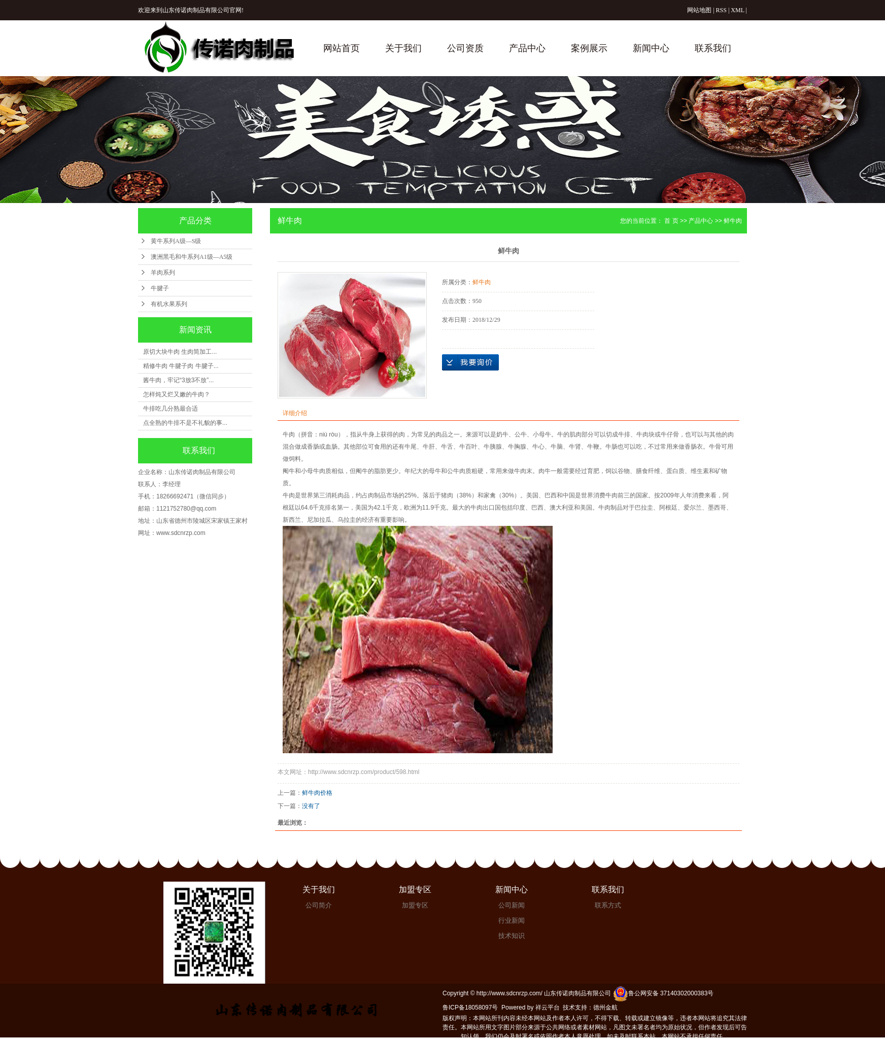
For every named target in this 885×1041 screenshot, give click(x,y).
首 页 (671, 220)
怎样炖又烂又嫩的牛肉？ (176, 394)
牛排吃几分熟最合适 (170, 408)
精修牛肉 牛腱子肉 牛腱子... (181, 366)
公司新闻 (511, 905)
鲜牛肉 (733, 220)
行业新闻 (511, 920)
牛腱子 (160, 288)
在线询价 (470, 362)
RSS (721, 10)
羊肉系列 (163, 272)
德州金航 (605, 1007)
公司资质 (465, 48)
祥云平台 (547, 1007)
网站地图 (699, 10)
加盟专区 (415, 889)
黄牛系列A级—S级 (176, 241)
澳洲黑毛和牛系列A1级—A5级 (191, 256)
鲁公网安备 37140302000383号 (663, 993)
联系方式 (608, 905)
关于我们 (403, 48)
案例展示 (589, 48)
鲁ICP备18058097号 (470, 1007)
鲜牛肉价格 (317, 792)
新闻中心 (651, 48)
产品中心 (527, 48)
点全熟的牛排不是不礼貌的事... (185, 422)
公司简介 (318, 905)
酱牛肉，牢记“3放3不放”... (178, 380)
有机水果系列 (169, 304)
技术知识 (511, 935)
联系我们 (713, 48)
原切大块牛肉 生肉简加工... (180, 351)
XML (737, 10)
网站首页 (341, 48)
